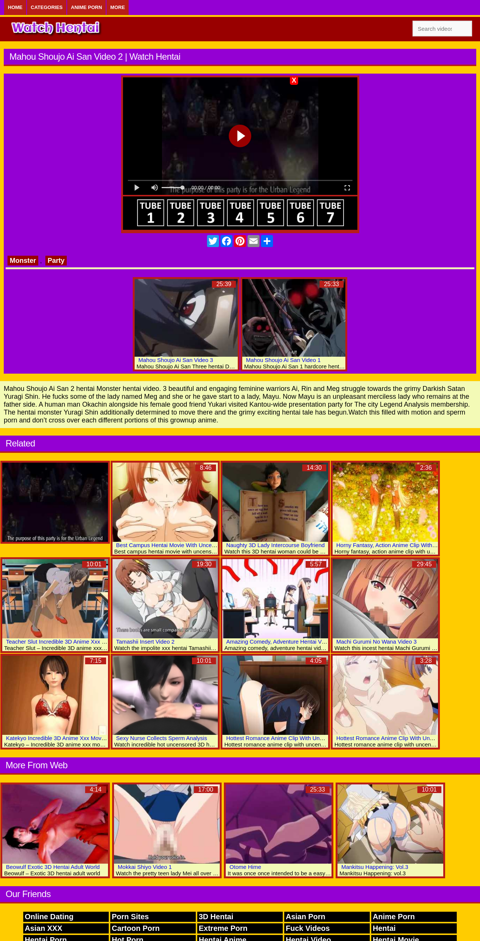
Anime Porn (86, 7)
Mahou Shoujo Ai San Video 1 (283, 360)
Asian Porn (306, 916)
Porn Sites (130, 916)
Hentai (384, 928)
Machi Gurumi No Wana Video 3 (376, 641)
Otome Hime (245, 867)
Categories (47, 7)
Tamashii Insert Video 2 (145, 641)
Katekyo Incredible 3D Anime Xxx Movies (57, 738)
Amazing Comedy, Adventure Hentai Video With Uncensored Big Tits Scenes (321, 641)
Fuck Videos (308, 928)
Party (56, 260)
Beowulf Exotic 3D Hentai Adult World (53, 867)
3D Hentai (216, 916)
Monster (23, 260)
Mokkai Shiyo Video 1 (145, 867)
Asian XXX (43, 928)
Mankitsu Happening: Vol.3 (374, 867)
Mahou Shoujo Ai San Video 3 (175, 360)
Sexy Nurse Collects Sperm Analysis (161, 738)
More (117, 7)
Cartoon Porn (136, 928)
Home (15, 7)
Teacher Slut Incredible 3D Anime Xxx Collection (66, 641)
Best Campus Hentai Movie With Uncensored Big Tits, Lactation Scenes (206, 545)
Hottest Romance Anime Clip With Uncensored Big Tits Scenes (304, 738)
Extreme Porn (223, 928)
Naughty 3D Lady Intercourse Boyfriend (275, 545)
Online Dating (49, 916)
